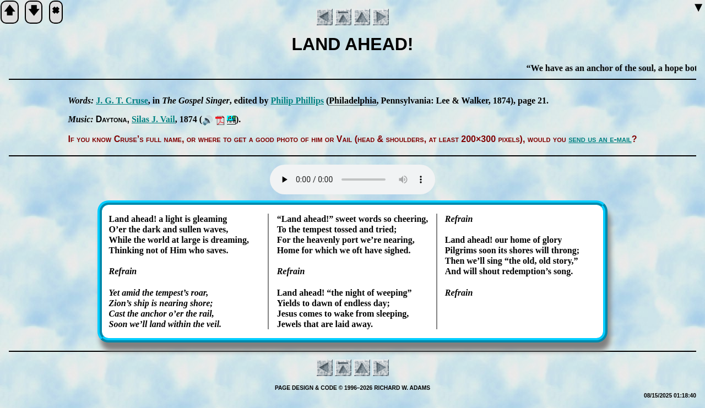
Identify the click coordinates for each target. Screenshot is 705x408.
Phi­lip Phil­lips (297, 100)
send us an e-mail (600, 139)
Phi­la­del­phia (352, 100)
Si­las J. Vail (153, 119)
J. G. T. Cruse (122, 100)
